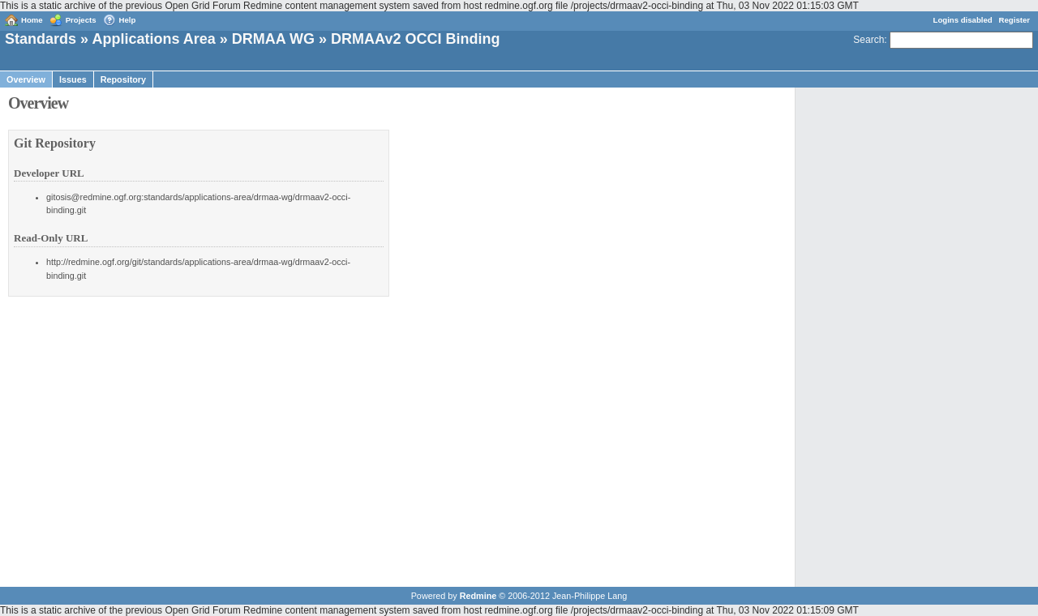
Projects (81, 19)
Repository (123, 79)
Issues (73, 79)
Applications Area (153, 39)
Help (127, 19)
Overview (25, 79)
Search (868, 39)
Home (32, 19)
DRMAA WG (273, 39)
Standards (40, 39)
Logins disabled (963, 19)
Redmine (478, 596)
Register (1014, 19)
